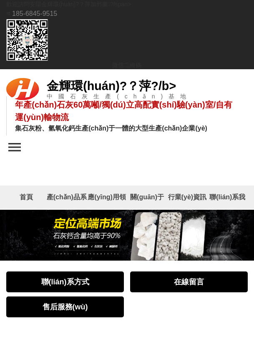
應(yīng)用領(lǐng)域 (107, 201)
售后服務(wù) (65, 308)
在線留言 (189, 283)
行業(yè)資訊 (187, 197)
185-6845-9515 (31, 13)
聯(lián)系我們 (227, 201)
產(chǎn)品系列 (67, 201)
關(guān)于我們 (147, 201)
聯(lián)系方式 (65, 283)
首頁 (26, 197)
